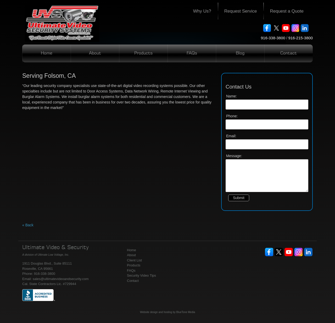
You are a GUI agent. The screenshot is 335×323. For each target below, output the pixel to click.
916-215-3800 (300, 38)
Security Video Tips (141, 275)
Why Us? (202, 11)
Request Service (240, 11)
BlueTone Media (185, 312)
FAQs (192, 53)
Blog (240, 53)
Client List (134, 260)
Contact (288, 53)
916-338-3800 (273, 38)
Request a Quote (287, 11)
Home (46, 53)
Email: (231, 136)
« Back (28, 225)
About (95, 53)
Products (143, 53)
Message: (234, 156)
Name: (231, 96)
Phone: (232, 116)
